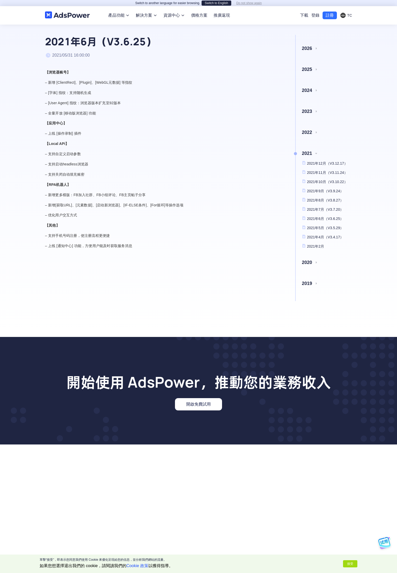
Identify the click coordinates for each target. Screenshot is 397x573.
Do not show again (249, 3)
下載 (304, 15)
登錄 (315, 15)
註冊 (330, 15)
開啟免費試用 (198, 404)
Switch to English (216, 3)
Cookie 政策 (137, 566)
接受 (350, 564)
